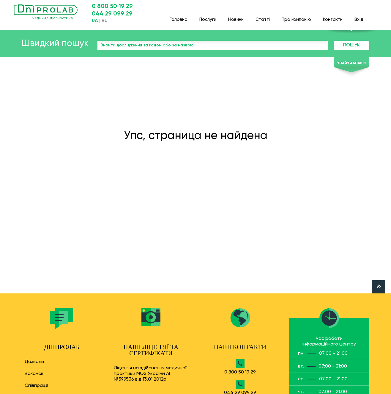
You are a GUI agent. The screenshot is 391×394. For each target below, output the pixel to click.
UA (95, 20)
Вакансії (34, 373)
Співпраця (36, 385)
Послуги (207, 17)
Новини (236, 17)
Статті (263, 17)
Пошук (351, 45)
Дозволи (34, 361)
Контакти (333, 17)
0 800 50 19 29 (112, 7)
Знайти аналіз (351, 63)
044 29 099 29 (112, 14)
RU (105, 20)
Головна (178, 17)
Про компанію (296, 17)
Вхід (358, 17)
